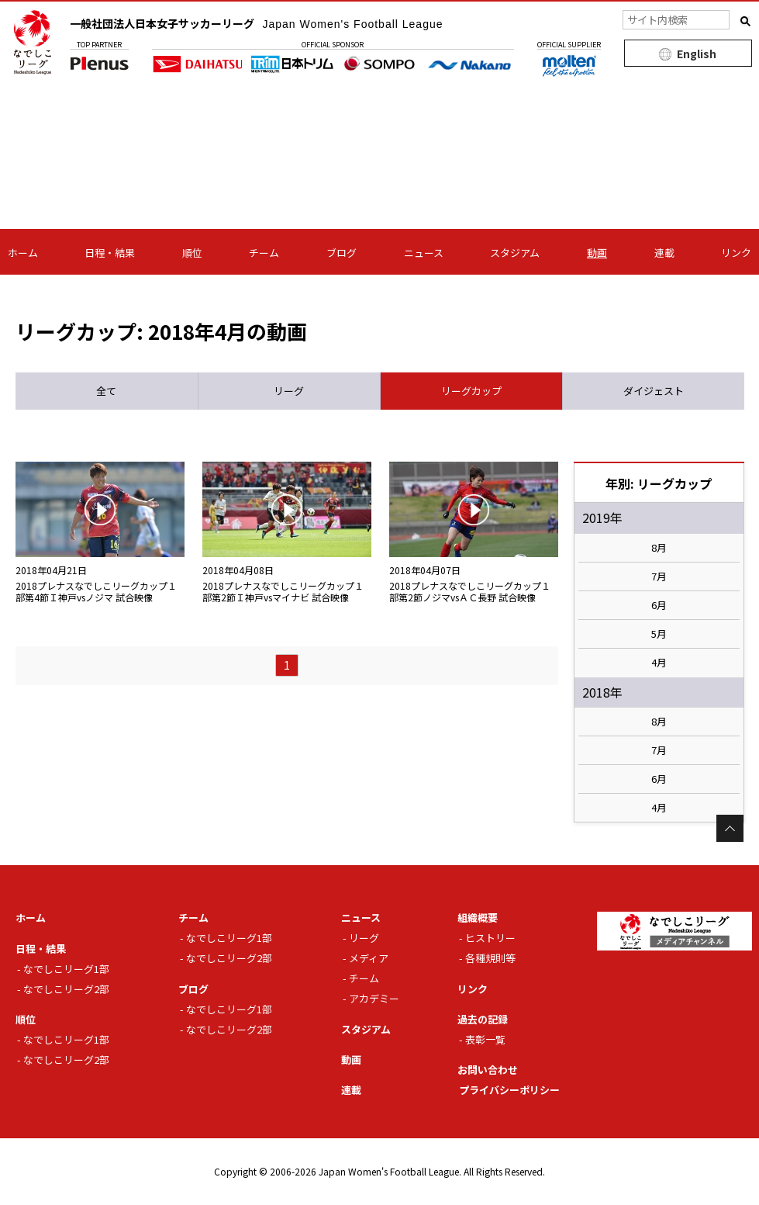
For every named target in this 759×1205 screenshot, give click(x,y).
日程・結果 (110, 252)
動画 (597, 252)
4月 (659, 662)
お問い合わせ (487, 1069)
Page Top (729, 828)
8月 (659, 548)
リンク (736, 252)
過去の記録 (482, 1019)
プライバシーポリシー (509, 1089)
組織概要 (477, 917)
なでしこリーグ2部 (66, 989)
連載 (664, 252)
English (696, 53)
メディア (368, 957)
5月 (659, 634)
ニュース (423, 252)
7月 (659, 576)
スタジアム (515, 252)
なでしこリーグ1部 (66, 968)
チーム (264, 252)
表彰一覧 (485, 1039)
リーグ (364, 937)
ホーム (23, 252)
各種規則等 (490, 957)
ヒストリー (490, 937)
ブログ (341, 252)
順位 (192, 252)
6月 (659, 605)
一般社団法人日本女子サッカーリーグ (256, 23)
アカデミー (374, 998)
